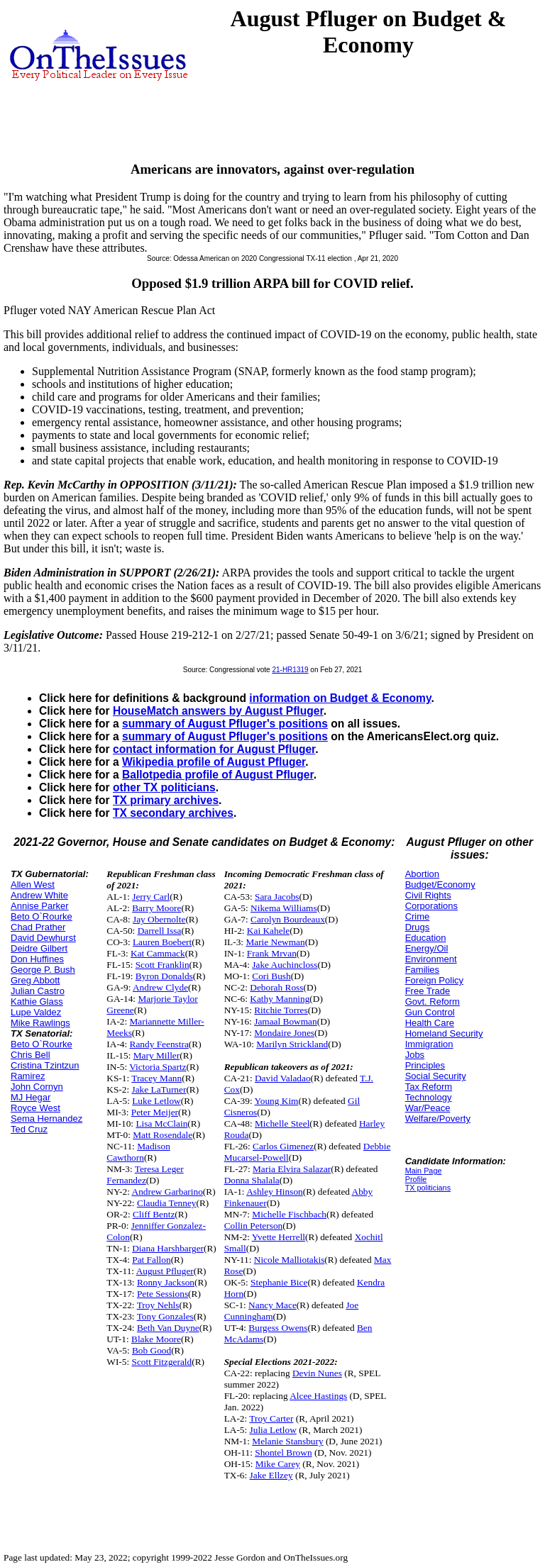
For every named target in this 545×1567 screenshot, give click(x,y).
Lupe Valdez (36, 1012)
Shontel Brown (283, 1452)
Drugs (417, 927)
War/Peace (428, 1108)
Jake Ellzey (271, 1475)
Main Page (423, 1170)
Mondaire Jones (284, 1032)
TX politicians (428, 1187)
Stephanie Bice (279, 1282)
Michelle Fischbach (289, 1214)
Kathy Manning (279, 998)
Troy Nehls (158, 1305)
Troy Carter (271, 1418)
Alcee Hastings (318, 1395)
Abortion (422, 874)
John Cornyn (37, 1086)
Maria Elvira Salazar (292, 1169)
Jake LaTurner (159, 1089)
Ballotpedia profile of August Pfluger (218, 775)
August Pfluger (165, 1271)
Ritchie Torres (280, 1010)
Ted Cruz (29, 1129)
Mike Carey (277, 1464)
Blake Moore (156, 1339)
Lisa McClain (161, 1123)
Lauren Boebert (162, 942)
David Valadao (283, 1078)
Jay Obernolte (159, 919)
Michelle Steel (282, 1123)
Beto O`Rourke (41, 916)
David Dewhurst (43, 937)
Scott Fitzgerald (161, 1361)
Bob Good (151, 1350)
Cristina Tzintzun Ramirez (45, 1070)
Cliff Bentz (154, 1214)
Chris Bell (30, 1054)
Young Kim (276, 1100)
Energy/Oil (426, 948)
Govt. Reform (432, 1001)
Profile (416, 1179)
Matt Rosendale (162, 1135)
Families (422, 969)
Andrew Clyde (160, 987)
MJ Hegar (30, 1097)
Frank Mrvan (272, 953)
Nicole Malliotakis (289, 1259)
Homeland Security (444, 1033)
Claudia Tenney (167, 1203)
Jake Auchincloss (284, 964)
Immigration (429, 1044)
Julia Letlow (273, 1429)
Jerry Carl (151, 896)
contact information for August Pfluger (214, 749)
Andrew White (39, 895)
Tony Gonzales (165, 1316)
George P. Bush (43, 969)
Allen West (33, 884)
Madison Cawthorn (138, 1152)
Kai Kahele (268, 930)
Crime (417, 916)
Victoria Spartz (157, 1066)
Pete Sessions (162, 1293)
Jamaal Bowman (285, 1021)
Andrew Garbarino (167, 1191)
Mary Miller (156, 1055)
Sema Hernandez (46, 1118)
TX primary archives (166, 800)
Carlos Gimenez (283, 1146)
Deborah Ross (276, 987)
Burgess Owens (277, 1327)
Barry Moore (156, 908)
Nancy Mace (272, 1305)
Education (425, 937)
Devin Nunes (317, 1373)
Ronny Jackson (165, 1282)
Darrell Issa (160, 930)
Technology (428, 1097)
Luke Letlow (156, 1100)
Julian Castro (38, 991)
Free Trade (428, 991)
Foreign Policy (434, 980)
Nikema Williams (284, 908)
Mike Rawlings (40, 1022)
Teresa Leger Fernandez (144, 1175)
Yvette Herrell (278, 1237)
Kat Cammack (158, 953)
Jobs (414, 1054)
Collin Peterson (253, 1225)
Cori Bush (271, 976)
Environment (431, 959)
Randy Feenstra (159, 1044)
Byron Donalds (164, 976)
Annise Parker (40, 905)
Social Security (435, 1076)
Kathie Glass (37, 1001)
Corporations (431, 905)
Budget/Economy (440, 884)
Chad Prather (38, 927)
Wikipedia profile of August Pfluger (213, 762)
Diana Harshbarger (168, 1248)
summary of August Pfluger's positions (225, 724)
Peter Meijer (154, 1112)
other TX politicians (164, 787)
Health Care (429, 1022)
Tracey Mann (156, 1078)
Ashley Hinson (274, 1191)
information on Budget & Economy (340, 698)
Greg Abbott (35, 980)
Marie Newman (275, 942)
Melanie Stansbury (287, 1441)
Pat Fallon (151, 1259)
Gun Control (430, 1012)
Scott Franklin (162, 964)
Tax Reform (428, 1086)
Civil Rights (428, 895)
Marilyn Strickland (292, 1044)
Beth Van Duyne (168, 1327)
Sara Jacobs (277, 896)
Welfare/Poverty (437, 1118)
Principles (425, 1065)
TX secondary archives (173, 813)
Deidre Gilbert (39, 948)
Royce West (35, 1108)
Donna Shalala (252, 1180)
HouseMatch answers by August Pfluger (218, 711)
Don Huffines (37, 959)
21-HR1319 (290, 670)
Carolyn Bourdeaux (288, 919)
